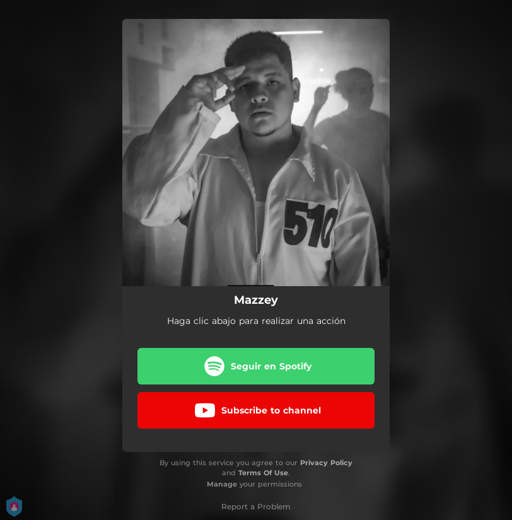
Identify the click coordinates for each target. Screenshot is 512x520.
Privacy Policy (326, 462)
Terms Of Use (263, 472)
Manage (222, 484)
